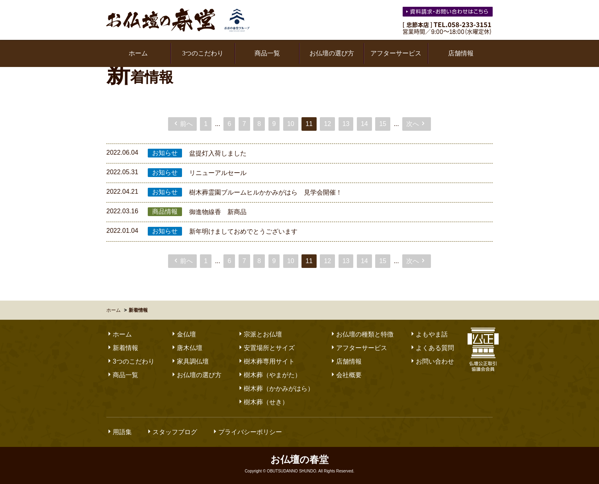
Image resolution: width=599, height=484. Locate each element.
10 (290, 123)
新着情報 (122, 347)
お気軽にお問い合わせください (448, 13)
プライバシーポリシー (247, 432)
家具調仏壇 (189, 361)
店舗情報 (461, 53)
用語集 (119, 432)
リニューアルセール (218, 172)
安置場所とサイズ (266, 347)
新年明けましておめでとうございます (243, 231)
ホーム (138, 53)
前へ (183, 123)
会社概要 (346, 375)
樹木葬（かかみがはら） (275, 388)
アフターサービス (395, 53)
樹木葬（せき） (262, 402)
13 (346, 123)
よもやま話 (428, 334)
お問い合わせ (431, 361)
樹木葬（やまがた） (269, 375)
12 (327, 123)
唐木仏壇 (186, 347)
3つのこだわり (202, 53)
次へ (416, 123)
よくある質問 (431, 347)
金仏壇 (183, 334)
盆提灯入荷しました (218, 153)
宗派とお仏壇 (259, 334)
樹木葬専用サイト (266, 361)
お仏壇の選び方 (331, 53)
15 (382, 123)
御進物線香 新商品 (218, 212)
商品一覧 (267, 53)
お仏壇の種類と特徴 (361, 334)
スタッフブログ (171, 432)
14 (364, 123)
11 (309, 123)
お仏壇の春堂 (178, 20)
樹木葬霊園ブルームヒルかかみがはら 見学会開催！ (265, 192)
